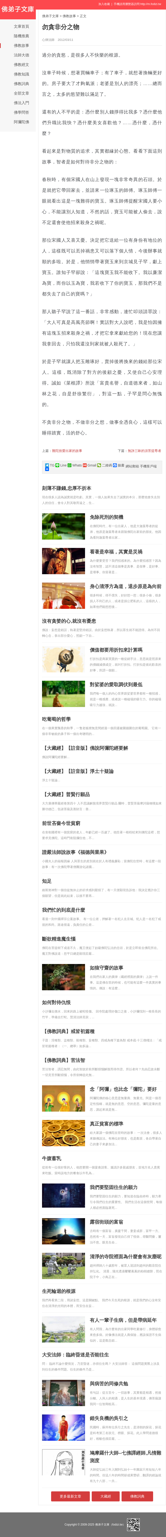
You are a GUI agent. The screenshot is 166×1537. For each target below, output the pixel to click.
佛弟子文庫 (50, 16)
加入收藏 (104, 4)
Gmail (89, 465)
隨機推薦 (21, 36)
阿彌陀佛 (21, 122)
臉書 (118, 465)
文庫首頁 (21, 26)
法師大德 (21, 55)
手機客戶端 (148, 466)
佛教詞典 (21, 84)
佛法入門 (21, 103)
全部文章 (21, 93)
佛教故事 (21, 45)
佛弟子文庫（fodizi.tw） (110, 1524)
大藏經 (105, 1496)
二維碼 (104, 465)
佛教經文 (21, 65)
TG (49, 465)
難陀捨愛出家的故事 (67, 451)
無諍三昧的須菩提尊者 (144, 451)
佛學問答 (21, 112)
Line (60, 465)
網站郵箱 (132, 466)
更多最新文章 (70, 1496)
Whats (75, 465)
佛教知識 (21, 74)
